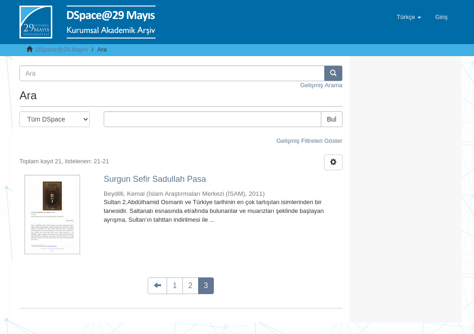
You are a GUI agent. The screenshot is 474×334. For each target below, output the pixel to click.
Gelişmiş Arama (321, 85)
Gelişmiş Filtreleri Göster (309, 140)
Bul (331, 119)
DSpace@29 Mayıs (61, 49)
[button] (409, 17)
